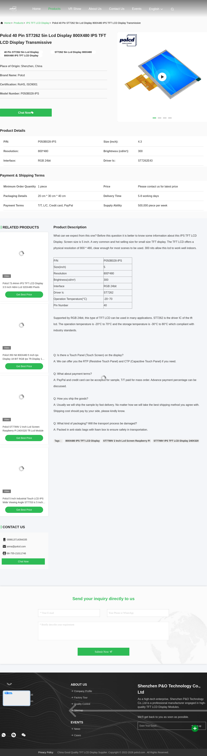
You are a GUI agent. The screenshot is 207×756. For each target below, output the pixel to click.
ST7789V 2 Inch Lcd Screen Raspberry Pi (126, 440)
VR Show (74, 9)
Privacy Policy (45, 752)
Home (36, 9)
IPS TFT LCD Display (37, 23)
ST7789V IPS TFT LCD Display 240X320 (176, 440)
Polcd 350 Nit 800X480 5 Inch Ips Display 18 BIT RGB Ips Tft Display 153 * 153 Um (24, 359)
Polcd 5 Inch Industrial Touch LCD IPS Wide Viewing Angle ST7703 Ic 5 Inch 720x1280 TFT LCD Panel (23, 502)
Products (54, 9)
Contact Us (116, 9)
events (136, 9)
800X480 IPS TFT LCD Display (83, 440)
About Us (95, 9)
